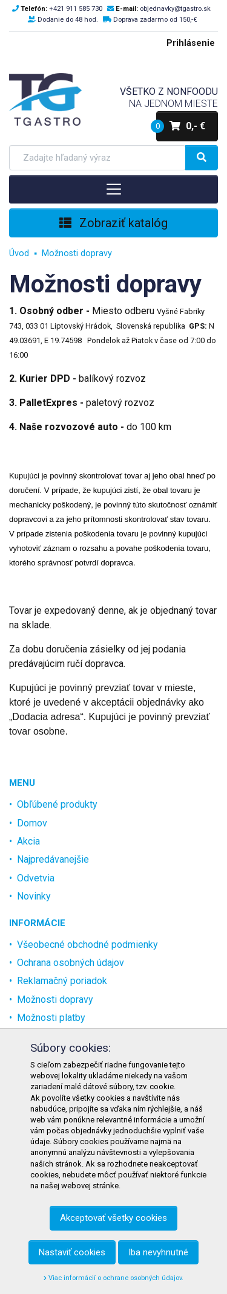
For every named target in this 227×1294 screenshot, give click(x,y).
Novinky (34, 896)
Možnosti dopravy (77, 253)
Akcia (28, 841)
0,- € (180, 126)
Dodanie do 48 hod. (68, 20)
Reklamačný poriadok (62, 981)
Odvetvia (35, 878)
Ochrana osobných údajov (70, 962)
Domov (32, 823)
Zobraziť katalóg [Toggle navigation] (113, 223)
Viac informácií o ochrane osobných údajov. (113, 1278)
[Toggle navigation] (113, 189)
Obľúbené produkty (57, 804)
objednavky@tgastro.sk (175, 9)
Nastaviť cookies (72, 1252)
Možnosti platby (51, 1017)
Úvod (19, 253)
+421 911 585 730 (75, 9)
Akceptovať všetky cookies (113, 1217)
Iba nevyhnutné (158, 1252)
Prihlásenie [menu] (190, 43)
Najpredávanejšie (53, 859)
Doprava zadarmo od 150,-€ (155, 20)
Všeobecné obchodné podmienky (87, 944)
